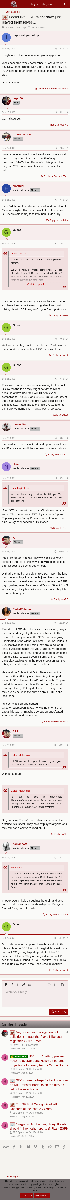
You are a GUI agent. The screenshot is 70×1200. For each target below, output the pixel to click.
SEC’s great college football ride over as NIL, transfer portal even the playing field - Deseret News (39, 1085)
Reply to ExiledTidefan (56, 721)
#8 (61, 438)
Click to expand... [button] (36, 284)
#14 (61, 938)
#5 (61, 243)
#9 (61, 478)
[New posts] (58, 4)
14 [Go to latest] (67, 48)
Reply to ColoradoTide (56, 176)
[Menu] (5, 4)
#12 (61, 745)
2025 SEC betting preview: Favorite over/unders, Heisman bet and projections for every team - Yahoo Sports (39, 1061)
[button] (6, 985)
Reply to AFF (61, 599)
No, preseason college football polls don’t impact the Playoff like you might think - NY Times (36, 1036)
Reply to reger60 (59, 124)
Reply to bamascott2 (57, 914)
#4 (61, 200)
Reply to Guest (60, 315)
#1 (61, 48)
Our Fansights (31, 1045)
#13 (61, 857)
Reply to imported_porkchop (53, 88)
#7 (61, 378)
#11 (61, 623)
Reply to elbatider (58, 220)
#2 (61, 112)
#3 (61, 148)
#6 (61, 338)
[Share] (56, 49)
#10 (61, 551)
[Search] (65, 4)
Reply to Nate (60, 528)
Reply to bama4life (58, 454)
